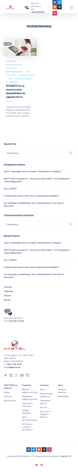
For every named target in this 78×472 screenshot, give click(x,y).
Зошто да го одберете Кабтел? (45, 414)
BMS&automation (14, 65)
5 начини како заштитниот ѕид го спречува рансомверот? (31, 196)
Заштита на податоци (27, 404)
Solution (7, 295)
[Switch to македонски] (41, 465)
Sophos (7, 392)
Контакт (44, 407)
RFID (28, 72)
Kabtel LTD (66, 456)
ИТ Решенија (12, 82)
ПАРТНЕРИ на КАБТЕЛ (10, 386)
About (42, 389)
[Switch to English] (36, 465)
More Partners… (10, 401)
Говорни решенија (26, 411)
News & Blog (63, 396)
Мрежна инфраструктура (29, 390)
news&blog (11, 68)
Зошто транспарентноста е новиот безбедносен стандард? (32, 171)
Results (7, 300)
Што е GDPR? (10, 189)
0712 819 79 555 (16, 321)
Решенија (26, 385)
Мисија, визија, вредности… (46, 395)
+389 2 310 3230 (14, 364)
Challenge (8, 291)
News (60, 385)
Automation (11, 61)
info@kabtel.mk (13, 367)
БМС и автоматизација (29, 418)
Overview (8, 287)
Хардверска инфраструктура (29, 397)
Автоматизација (23, 79)
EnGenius (8, 396)
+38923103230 (38, 12)
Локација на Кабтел (45, 402)
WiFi (10, 79)
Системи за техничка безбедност (27, 427)
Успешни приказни (62, 390)
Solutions (11, 75)
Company (44, 385)
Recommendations (14, 72)
